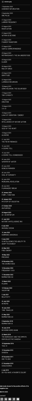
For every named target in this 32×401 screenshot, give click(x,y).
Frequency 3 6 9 (8, 270)
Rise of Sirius (7, 69)
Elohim (4, 62)
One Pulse (6, 15)
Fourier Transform (9, 42)
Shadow (5, 352)
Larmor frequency (9, 22)
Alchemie (5, 135)
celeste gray (8, 2)
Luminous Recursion (9, 82)
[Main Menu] (3, 1)
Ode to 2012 (6, 359)
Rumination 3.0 (7, 277)
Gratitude (6, 75)
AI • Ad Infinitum (8, 215)
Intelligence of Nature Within (14, 122)
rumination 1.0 (7, 323)
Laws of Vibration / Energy (13, 115)
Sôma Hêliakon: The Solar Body (14, 89)
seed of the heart (9, 128)
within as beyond (9, 35)
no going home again (10, 330)
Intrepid (5, 304)
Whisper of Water (9, 162)
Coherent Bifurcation (10, 9)
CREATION (5, 102)
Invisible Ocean (8, 228)
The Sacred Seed (8, 264)
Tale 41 (4, 346)
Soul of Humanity (9, 175)
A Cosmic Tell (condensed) (12, 155)
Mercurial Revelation (10, 182)
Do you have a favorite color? (14, 372)
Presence (5, 257)
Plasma (5, 284)
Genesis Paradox (8, 168)
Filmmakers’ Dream (9, 188)
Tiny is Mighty (7, 95)
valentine (6, 290)
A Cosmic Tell (7, 148)
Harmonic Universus (10, 235)
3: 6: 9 (4, 108)
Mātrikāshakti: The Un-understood (16, 55)
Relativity (6, 297)
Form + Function (8, 195)
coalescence (7, 366)
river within (7, 29)
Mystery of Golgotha (10, 201)
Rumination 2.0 (7, 317)
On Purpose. (6, 208)
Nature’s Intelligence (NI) (12, 221)
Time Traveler (7, 310)
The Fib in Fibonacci (9, 142)
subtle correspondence (11, 49)
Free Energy (7, 250)
